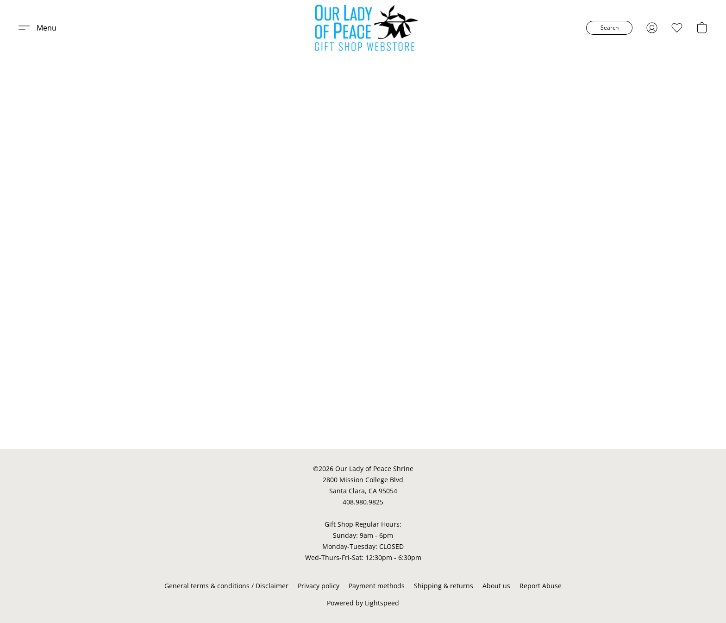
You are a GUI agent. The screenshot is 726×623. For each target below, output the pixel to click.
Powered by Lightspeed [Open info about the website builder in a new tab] (363, 602)
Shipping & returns (443, 585)
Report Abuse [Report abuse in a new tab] (540, 585)
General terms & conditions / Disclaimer (226, 585)
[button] (366, 28)
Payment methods (377, 585)
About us (496, 585)
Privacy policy (318, 585)
